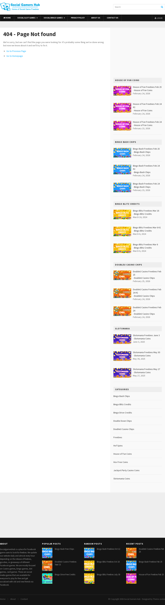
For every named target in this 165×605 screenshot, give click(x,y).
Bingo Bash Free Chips (64, 549)
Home (7, 18)
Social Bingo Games (53, 18)
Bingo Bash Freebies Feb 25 (150, 561)
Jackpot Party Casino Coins (126, 470)
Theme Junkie (159, 599)
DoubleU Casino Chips (144, 277)
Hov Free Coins (120, 462)
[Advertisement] (137, 52)
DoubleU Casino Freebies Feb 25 (151, 550)
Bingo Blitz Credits (143, 213)
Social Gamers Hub (132, 599)
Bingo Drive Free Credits (65, 574)
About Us (95, 18)
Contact (24, 599)
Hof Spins (118, 445)
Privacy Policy (78, 18)
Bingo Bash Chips (142, 152)
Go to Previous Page (16, 51)
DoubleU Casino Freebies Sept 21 (65, 563)
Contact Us (112, 18)
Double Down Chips (122, 420)
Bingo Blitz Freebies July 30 (108, 574)
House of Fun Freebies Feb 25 (151, 574)
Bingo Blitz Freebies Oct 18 (108, 561)
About (13, 599)
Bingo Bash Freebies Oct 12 (108, 549)
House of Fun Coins (143, 90)
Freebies (117, 437)
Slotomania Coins (142, 338)
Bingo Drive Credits (122, 412)
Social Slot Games (26, 18)
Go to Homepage (14, 55)
